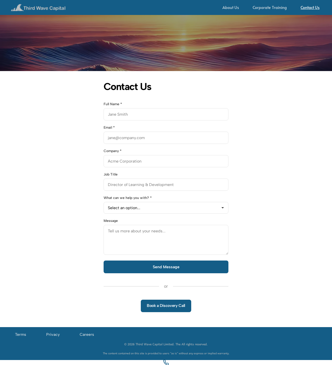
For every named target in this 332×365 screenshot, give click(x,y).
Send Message (166, 267)
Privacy (53, 334)
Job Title (111, 174)
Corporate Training (270, 7)
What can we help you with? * (128, 198)
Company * (113, 151)
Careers (87, 334)
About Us (230, 7)
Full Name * (113, 104)
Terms (20, 334)
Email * (109, 127)
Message (111, 221)
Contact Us (310, 7)
